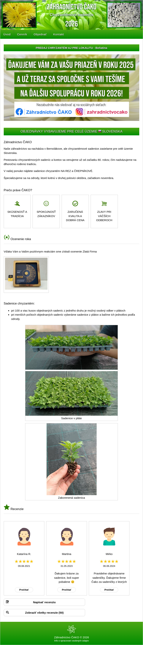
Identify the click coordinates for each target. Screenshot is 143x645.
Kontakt (58, 34)
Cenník (22, 34)
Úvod (7, 34)
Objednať (40, 34)
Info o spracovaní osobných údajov (71, 640)
